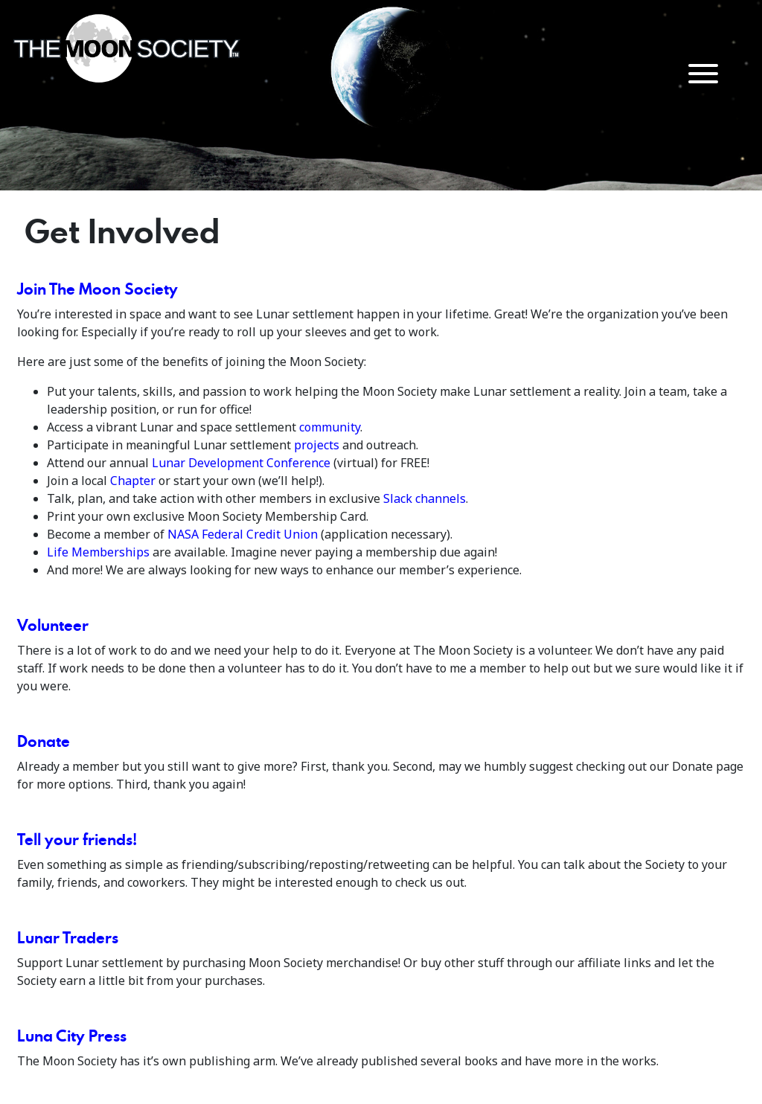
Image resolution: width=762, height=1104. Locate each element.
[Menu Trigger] (703, 72)
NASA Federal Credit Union (242, 534)
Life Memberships (98, 552)
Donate (43, 741)
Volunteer (53, 624)
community (329, 427)
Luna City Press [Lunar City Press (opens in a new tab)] (72, 1035)
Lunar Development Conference (241, 463)
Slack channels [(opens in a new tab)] (424, 498)
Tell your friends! (77, 839)
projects (316, 445)
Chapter (133, 480)
